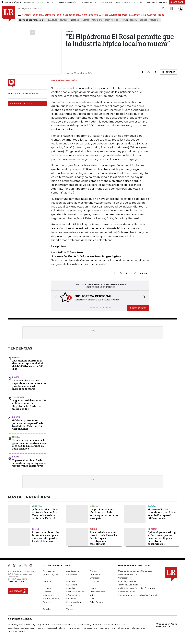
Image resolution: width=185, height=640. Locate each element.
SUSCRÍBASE (177, 2)
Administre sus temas (20, 103)
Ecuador (64, 20)
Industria (152, 529)
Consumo (47, 581)
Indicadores (48, 595)
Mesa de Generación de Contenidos (135, 571)
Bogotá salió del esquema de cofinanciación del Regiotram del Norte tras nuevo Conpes (29, 404)
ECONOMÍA (38, 15)
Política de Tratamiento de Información (136, 588)
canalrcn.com (74, 628)
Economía (94, 581)
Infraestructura (73, 595)
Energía (16, 437)
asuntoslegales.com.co (19, 624)
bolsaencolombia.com (114, 624)
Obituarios (71, 598)
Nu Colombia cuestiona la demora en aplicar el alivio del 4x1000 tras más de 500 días (28, 364)
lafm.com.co (123, 628)
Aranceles (52, 20)
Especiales (71, 588)
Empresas (47, 588)
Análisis (93, 571)
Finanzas (47, 592)
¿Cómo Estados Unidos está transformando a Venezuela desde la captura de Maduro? (45, 514)
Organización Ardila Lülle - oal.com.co (166, 625)
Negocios (74, 20)
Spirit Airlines (111, 20)
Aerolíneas (97, 20)
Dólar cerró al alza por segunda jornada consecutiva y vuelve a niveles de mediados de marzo (29, 384)
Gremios (143, 20)
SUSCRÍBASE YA (138, 308)
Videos (69, 609)
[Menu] (20, 15)
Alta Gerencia (72, 571)
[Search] (163, 8)
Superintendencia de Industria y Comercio (138, 595)
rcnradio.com (90, 628)
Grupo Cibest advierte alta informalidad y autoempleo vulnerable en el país (104, 514)
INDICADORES (149, 15)
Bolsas (15, 377)
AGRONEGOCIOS (90, 15)
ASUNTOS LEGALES (118, 15)
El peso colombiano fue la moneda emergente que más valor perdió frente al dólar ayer (45, 536)
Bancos (16, 357)
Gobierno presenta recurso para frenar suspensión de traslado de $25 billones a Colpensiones (28, 424)
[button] (55, 297)
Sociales (47, 609)
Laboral (16, 417)
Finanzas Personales (75, 592)
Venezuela (37, 506)
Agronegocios (49, 571)
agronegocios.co (41, 624)
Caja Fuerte (71, 574)
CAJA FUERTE (135, 15)
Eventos (93, 588)
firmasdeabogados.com (89, 624)
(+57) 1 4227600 (16, 581)
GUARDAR (168, 72)
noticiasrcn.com (107, 628)
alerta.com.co (138, 628)
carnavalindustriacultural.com (52, 628)
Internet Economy (51, 598)
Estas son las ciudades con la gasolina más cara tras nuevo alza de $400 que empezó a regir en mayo (29, 444)
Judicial (93, 529)
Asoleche (154, 20)
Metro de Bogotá (129, 20)
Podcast (47, 602)
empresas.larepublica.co (63, 624)
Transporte (18, 397)
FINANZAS (27, 15)
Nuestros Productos (127, 574)
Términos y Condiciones (129, 585)
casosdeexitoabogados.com (21, 628)
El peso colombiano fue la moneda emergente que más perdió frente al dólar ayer (29, 463)
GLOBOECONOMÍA (72, 15)
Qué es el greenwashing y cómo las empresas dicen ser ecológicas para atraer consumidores (162, 538)
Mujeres (85, 20)
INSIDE (161, 15)
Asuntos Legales (50, 574)
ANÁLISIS (103, 15)
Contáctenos (124, 578)
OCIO (59, 15)
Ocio (92, 598)
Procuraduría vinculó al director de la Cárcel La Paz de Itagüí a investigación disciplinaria (104, 538)
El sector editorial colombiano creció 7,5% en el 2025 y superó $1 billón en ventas (162, 514)
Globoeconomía (97, 592)
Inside (92, 595)
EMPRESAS (50, 15)
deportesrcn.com (16, 631)
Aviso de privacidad (127, 581)
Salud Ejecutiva (97, 602)
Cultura (151, 506)
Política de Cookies (127, 592)
